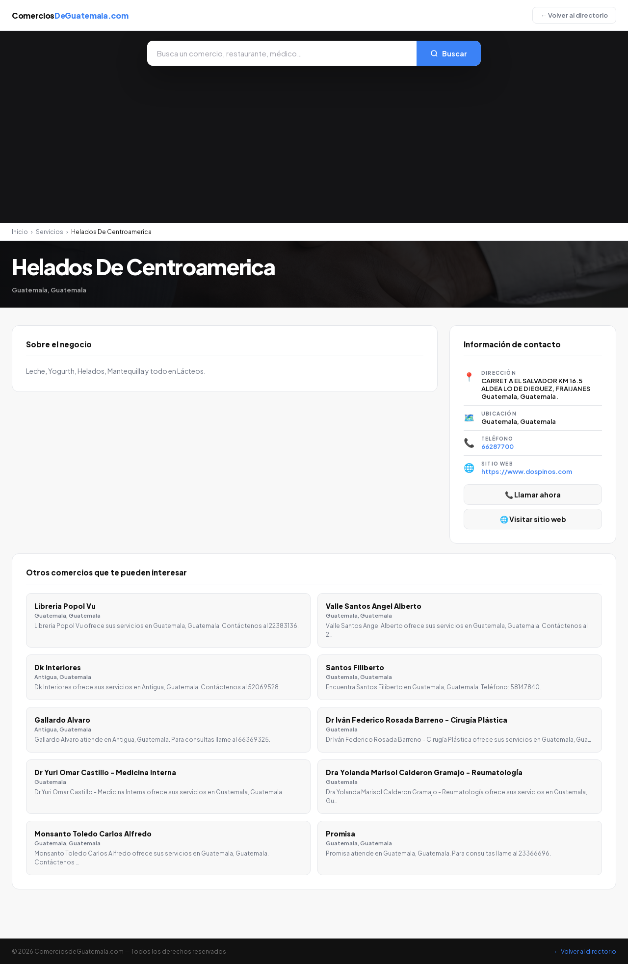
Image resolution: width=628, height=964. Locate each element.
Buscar (448, 53)
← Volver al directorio (574, 15)
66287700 (497, 446)
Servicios (49, 231)
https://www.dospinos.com (526, 471)
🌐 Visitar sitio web (533, 519)
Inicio (20, 231)
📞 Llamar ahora (533, 494)
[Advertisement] (314, 139)
